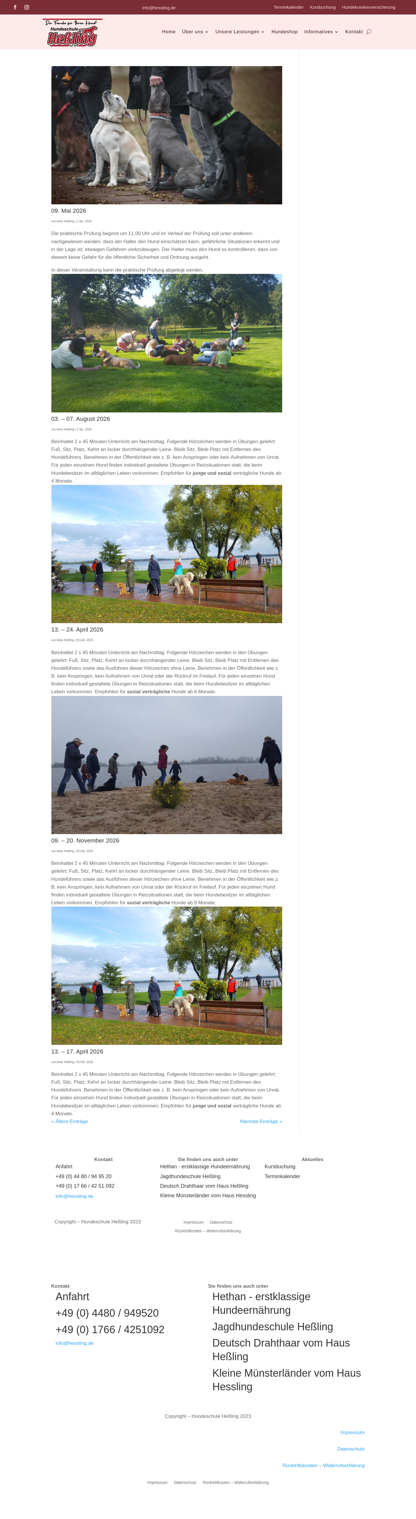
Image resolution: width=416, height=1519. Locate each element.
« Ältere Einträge (69, 1121)
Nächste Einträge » (261, 1121)
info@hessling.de (159, 7)
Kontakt (354, 31)
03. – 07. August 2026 (80, 418)
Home (169, 31)
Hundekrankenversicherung (368, 7)
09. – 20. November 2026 (85, 840)
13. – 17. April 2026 (77, 1051)
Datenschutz (221, 1222)
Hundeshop (284, 31)
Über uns (192, 31)
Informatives (318, 31)
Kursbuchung (323, 7)
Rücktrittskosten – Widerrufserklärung (323, 1465)
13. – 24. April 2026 (77, 629)
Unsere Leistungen (237, 31)
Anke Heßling (65, 221)
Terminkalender (289, 7)
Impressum (193, 1222)
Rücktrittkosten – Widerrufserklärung (208, 1231)
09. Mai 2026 (68, 210)
